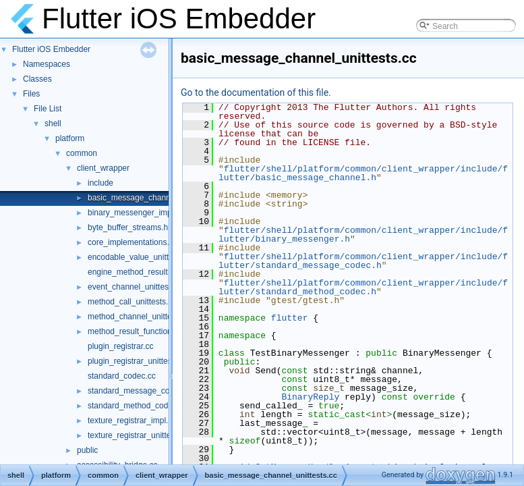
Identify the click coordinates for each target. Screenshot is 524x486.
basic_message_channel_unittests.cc (155, 197)
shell (53, 123)
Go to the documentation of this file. (256, 92)
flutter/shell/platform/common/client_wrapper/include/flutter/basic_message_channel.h (363, 173)
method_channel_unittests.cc (140, 316)
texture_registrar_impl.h (130, 420)
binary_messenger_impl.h (134, 212)
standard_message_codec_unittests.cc (157, 391)
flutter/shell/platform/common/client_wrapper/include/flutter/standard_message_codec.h (363, 260)
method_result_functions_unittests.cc (154, 331)
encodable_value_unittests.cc (141, 257)
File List (47, 108)
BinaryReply (310, 397)
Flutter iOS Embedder (51, 49)
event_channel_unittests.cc (136, 287)
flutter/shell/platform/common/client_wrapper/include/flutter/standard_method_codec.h (363, 287)
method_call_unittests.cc (132, 301)
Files (31, 94)
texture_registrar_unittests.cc (140, 435)
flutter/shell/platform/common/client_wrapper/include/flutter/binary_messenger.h (363, 234)
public (87, 450)
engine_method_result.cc (133, 272)
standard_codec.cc (122, 376)
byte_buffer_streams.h (128, 227)
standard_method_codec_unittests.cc (155, 405)
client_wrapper (103, 168)
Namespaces (46, 64)
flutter (289, 318)
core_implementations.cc (132, 242)
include (100, 183)
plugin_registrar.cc (120, 346)
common (81, 153)
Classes (37, 79)
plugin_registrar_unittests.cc (138, 361)
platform (69, 138)
